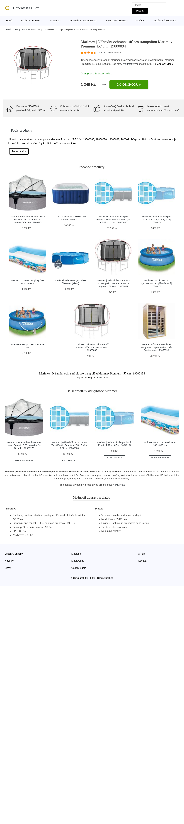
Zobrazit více (19, 151)
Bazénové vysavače (165, 20)
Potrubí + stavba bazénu (83, 20)
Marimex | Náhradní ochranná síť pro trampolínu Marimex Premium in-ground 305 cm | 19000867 (113, 283)
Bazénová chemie (116, 20)
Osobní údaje (78, 568)
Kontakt (142, 560)
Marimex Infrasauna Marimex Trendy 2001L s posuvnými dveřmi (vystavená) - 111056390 (156, 347)
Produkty (16, 29)
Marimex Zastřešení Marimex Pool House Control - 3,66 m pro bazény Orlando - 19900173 (27, 219)
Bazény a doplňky (31, 20)
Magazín (76, 553)
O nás (141, 553)
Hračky (140, 20)
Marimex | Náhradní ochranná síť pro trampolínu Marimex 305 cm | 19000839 (92, 347)
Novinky (9, 560)
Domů (9, 20)
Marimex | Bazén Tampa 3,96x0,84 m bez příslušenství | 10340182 (156, 283)
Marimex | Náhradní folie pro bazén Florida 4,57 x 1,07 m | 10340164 (156, 219)
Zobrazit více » (165, 64)
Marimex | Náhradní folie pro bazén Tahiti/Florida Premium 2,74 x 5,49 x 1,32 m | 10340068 (114, 219)
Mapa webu (77, 560)
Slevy (8, 568)
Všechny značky (14, 553)
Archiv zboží (27, 29)
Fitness (54, 20)
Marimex (128, 64)
